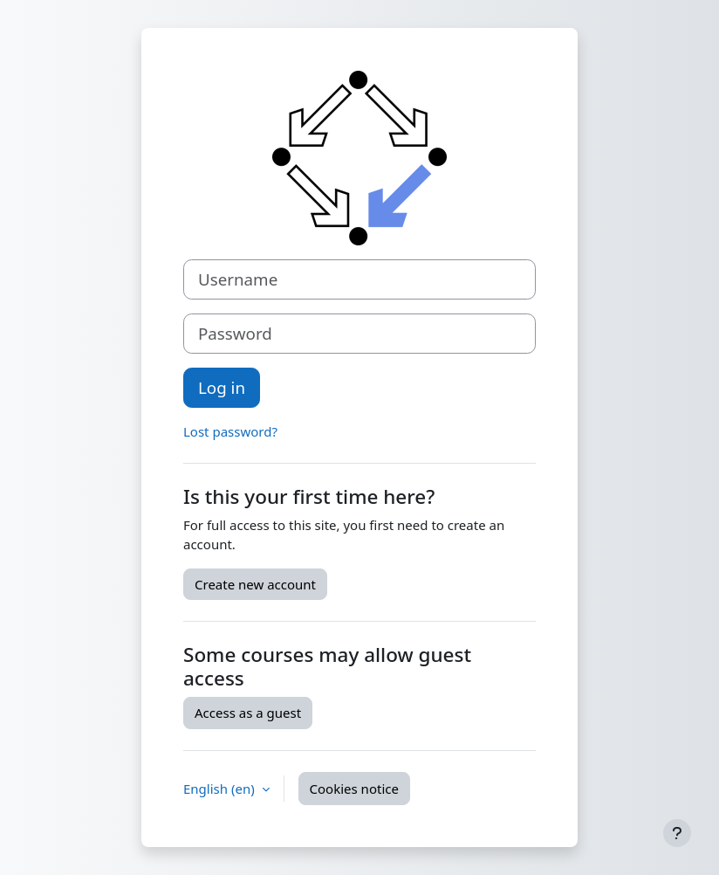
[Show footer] (677, 833)
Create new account (255, 584)
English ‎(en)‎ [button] (220, 788)
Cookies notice (354, 788)
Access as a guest (248, 712)
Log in (221, 387)
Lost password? (230, 431)
